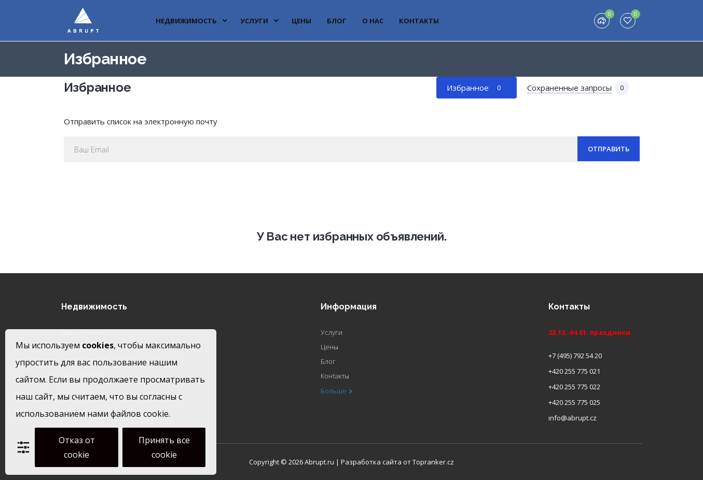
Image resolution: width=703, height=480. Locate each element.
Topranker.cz (433, 462)
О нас (372, 20)
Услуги (259, 20)
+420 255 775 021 (574, 371)
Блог (337, 20)
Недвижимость (191, 20)
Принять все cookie (164, 447)
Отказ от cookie (77, 447)
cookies (98, 345)
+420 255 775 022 (574, 386)
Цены (301, 20)
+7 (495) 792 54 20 (575, 355)
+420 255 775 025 (574, 402)
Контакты (419, 20)
